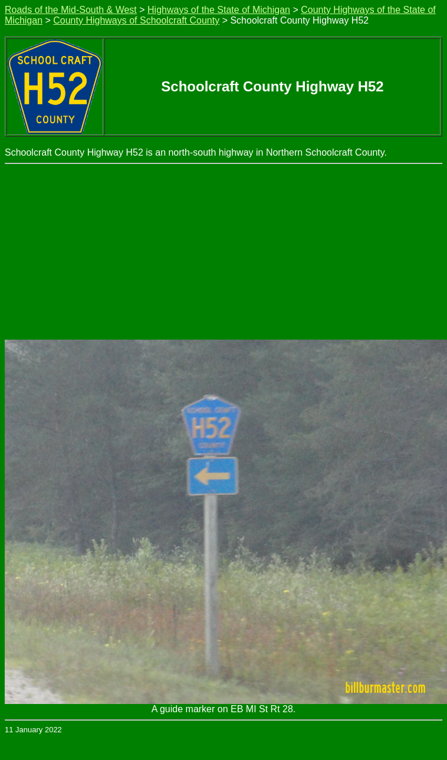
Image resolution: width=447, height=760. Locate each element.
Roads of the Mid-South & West (71, 10)
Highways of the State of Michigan (218, 10)
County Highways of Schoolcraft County (136, 20)
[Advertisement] (224, 252)
